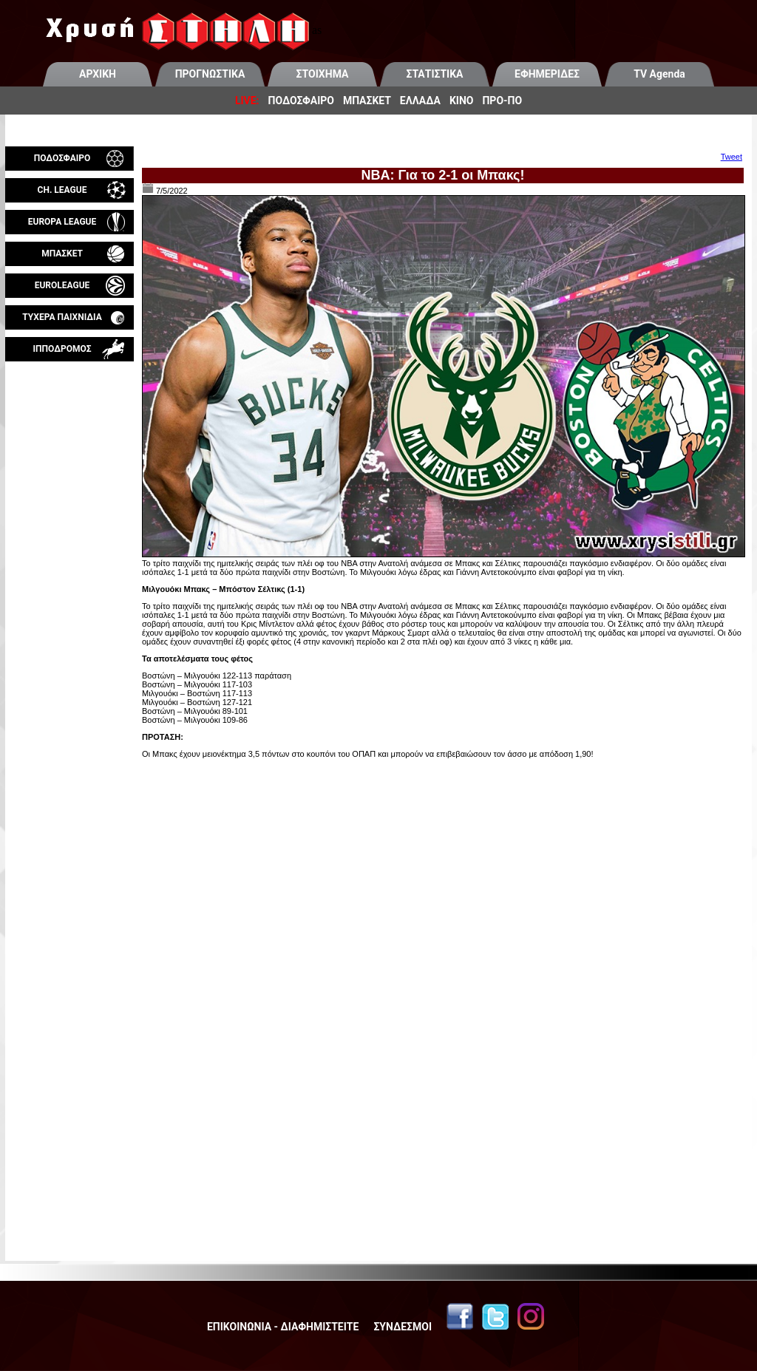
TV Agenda (659, 74)
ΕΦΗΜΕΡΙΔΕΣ (547, 74)
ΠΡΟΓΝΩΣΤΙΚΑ (210, 74)
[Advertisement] (69, 535)
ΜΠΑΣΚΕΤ (367, 100)
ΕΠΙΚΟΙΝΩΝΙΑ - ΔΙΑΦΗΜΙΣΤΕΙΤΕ (283, 1327)
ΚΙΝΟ (461, 100)
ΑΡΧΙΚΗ (97, 74)
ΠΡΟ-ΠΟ (502, 100)
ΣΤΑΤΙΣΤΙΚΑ (434, 74)
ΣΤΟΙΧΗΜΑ (322, 74)
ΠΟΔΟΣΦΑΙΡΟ (301, 100)
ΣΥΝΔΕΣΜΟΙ (402, 1327)
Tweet (731, 156)
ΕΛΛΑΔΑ (420, 100)
